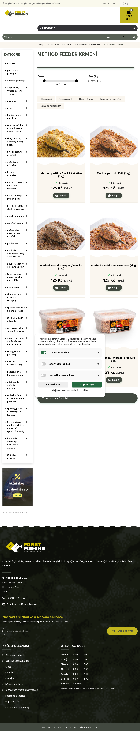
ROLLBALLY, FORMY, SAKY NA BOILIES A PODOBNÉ (15, 398)
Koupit (63, 196)
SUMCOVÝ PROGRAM (11, 456)
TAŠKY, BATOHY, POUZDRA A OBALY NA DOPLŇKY (15, 277)
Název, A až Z (65, 99)
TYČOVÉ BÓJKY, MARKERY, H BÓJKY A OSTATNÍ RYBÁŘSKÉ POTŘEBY (16, 427)
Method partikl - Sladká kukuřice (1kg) (61, 175)
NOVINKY (11, 63)
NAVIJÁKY (11, 101)
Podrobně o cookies (15, 695)
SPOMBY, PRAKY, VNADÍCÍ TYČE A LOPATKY (14, 411)
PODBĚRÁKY (12, 243)
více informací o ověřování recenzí (14, 512)
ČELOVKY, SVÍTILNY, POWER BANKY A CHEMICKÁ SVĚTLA (15, 128)
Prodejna (9, 678)
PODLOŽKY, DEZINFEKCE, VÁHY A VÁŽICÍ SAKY (15, 253)
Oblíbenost (46, 99)
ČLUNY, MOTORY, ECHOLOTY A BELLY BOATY (15, 141)
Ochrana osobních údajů (17, 661)
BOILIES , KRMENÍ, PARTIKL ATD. (15, 116)
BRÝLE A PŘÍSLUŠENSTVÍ (13, 174)
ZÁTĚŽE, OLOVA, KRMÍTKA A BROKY (15, 373)
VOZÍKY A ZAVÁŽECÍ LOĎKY (14, 363)
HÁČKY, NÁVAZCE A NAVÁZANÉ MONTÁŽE (15, 185)
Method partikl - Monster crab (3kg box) (114, 360)
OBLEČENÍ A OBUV (15, 223)
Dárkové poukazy (14, 684)
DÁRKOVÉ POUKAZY (16, 80)
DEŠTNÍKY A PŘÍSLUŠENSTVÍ (13, 163)
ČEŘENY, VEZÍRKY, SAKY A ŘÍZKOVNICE (16, 329)
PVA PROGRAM (13, 287)
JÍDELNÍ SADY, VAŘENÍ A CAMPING (13, 385)
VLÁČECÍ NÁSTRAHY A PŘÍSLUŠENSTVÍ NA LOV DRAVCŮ (15, 341)
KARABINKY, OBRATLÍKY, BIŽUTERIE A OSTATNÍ (12, 443)
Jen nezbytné (53, 384)
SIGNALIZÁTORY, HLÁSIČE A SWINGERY (14, 297)
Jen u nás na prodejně (13, 72)
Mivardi (96, 81)
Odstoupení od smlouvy (17, 707)
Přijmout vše (87, 384)
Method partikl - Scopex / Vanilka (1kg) (61, 268)
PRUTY (10, 108)
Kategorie (47, 28)
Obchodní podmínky (15, 655)
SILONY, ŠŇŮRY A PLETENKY (14, 353)
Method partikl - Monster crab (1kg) (113, 266)
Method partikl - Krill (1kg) (113, 174)
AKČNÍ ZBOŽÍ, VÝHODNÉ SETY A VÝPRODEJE (14, 90)
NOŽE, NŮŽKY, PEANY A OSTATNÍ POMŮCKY (15, 233)
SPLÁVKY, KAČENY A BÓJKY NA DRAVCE (16, 309)
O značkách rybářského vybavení (21, 690)
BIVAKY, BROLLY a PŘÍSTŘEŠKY (14, 153)
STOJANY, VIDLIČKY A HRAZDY (15, 319)
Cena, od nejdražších (51, 106)
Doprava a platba (13, 701)
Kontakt (9, 672)
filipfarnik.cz (94, 727)
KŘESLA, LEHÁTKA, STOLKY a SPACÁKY (15, 207)
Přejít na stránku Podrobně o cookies (70, 390)
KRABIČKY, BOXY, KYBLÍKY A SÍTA (14, 197)
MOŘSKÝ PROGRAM (15, 216)
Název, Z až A (86, 99)
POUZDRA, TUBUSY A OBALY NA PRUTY (15, 265)
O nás (8, 666)
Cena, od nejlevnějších (111, 99)
